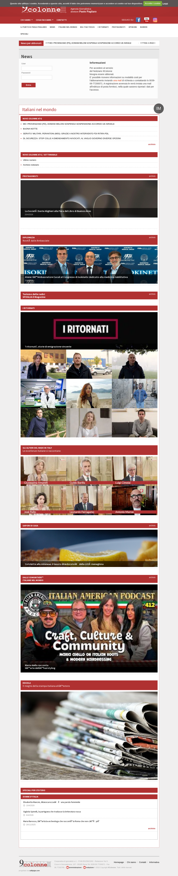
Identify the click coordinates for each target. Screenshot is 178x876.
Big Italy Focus (87, 27)
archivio (151, 144)
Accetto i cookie (153, 3)
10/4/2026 (29, 805)
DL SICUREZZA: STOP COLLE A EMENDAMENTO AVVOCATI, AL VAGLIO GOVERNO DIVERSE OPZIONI (72, 138)
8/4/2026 (28, 815)
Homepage (119, 862)
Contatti (62, 19)
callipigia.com (34, 870)
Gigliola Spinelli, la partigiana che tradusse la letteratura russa (52, 811)
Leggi (165, 3)
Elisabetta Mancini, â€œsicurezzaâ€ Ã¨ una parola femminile (51, 802)
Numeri (143, 27)
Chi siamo (131, 862)
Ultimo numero (29, 160)
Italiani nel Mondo (67, 27)
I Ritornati (103, 27)
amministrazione (74, 867)
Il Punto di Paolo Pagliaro (33, 27)
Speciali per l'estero (34, 790)
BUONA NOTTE (30, 129)
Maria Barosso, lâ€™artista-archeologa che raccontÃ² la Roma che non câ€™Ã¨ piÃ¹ (61, 821)
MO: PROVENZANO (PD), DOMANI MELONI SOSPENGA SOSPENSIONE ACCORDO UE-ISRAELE (88, 43)
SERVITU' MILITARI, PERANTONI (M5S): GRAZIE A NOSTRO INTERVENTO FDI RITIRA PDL (66, 133)
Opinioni (133, 27)
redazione (88, 867)
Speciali (24, 33)
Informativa (154, 862)
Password (26, 73)
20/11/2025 (29, 825)
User (24, 63)
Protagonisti (118, 27)
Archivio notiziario (31, 165)
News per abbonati (31, 43)
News (52, 27)
